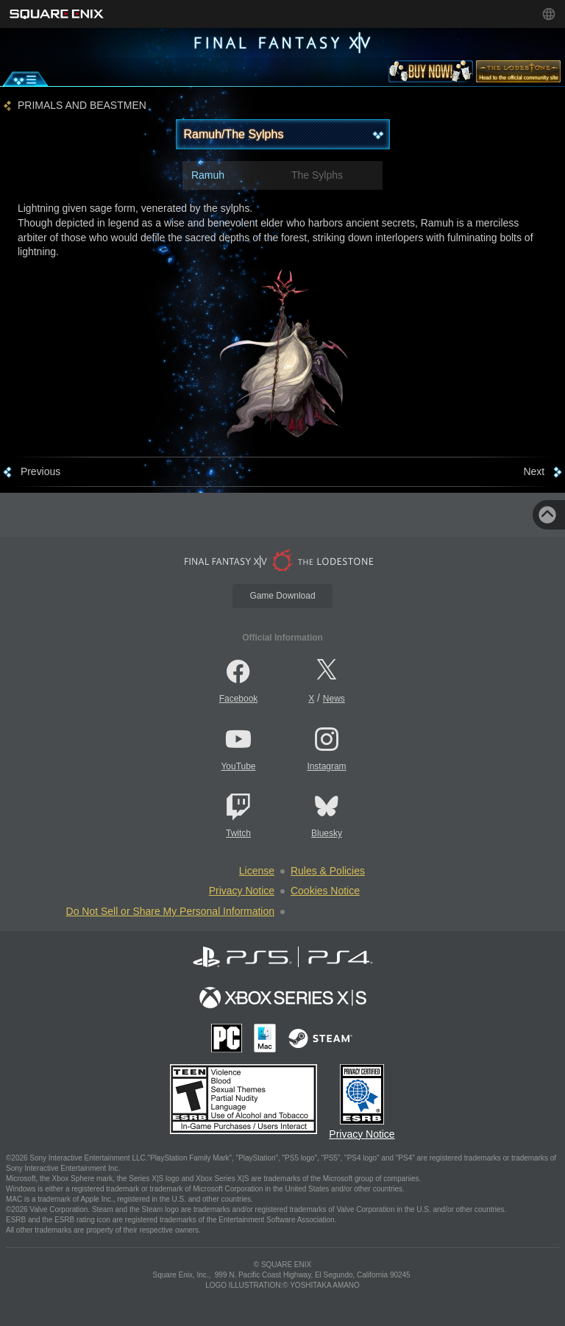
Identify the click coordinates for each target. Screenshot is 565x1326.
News (334, 699)
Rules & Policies (328, 871)
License (256, 871)
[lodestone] (518, 74)
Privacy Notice (241, 891)
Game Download (282, 596)
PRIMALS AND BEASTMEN (82, 105)
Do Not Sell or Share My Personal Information (170, 911)
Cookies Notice (325, 891)
